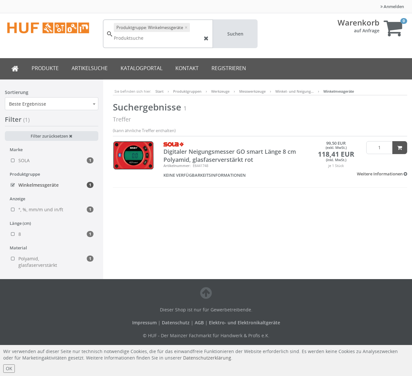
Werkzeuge (220, 91)
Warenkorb (358, 22)
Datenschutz (176, 322)
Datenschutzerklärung (207, 358)
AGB (200, 322)
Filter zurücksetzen (51, 136)
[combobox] (51, 103)
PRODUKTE (45, 68)
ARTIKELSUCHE (90, 68)
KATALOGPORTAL (141, 68)
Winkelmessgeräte (338, 91)
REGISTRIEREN (228, 68)
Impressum (145, 322)
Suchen (235, 34)
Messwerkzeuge (252, 91)
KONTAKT (187, 68)
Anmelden (392, 6)
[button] (382, 174)
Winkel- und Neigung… (294, 91)
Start (159, 91)
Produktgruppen (187, 91)
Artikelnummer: (177, 165)
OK (9, 368)
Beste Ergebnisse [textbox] (27, 104)
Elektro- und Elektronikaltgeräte (244, 322)
